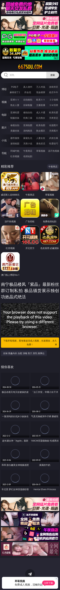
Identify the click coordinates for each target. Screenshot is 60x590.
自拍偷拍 (27, 99)
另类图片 (53, 130)
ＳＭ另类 (53, 105)
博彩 (4, 89)
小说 (4, 140)
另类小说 (27, 143)
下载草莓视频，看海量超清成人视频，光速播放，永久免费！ (30, 342)
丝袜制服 (27, 105)
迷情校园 (14, 143)
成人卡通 (40, 112)
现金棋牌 (40, 92)
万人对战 (40, 86)
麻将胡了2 (15, 92)
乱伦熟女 (40, 117)
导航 (4, 153)
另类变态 (53, 117)
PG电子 (15, 86)
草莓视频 (40, 150)
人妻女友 (40, 138)
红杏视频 (14, 156)
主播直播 (40, 105)
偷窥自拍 (14, 125)
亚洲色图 (27, 125)
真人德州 (27, 86)
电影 (4, 114)
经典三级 (27, 117)
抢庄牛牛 (53, 92)
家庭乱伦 (27, 138)
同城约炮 (14, 150)
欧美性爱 (53, 112)
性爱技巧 (53, 143)
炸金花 (27, 92)
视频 (4, 102)
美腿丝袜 (14, 130)
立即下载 (48, 582)
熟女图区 (40, 130)
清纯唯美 (27, 130)
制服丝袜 (14, 117)
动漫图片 (53, 125)
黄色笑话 (40, 143)
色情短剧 (27, 156)
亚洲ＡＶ (14, 99)
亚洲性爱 (14, 112)
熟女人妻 (14, 105)
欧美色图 (40, 125)
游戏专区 (53, 86)
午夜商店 (27, 150)
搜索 (52, 74)
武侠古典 (53, 138)
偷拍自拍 (27, 112)
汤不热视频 (53, 150)
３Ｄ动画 (53, 99)
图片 (4, 127)
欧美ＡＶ (40, 99)
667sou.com (30, 67)
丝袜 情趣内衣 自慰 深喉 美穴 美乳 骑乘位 (24, 353)
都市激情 (14, 138)
